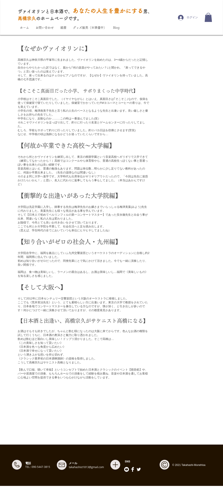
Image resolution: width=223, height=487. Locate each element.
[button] (208, 17)
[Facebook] (132, 469)
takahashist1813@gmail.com (86, 467)
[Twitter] (138, 469)
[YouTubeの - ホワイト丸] (126, 469)
